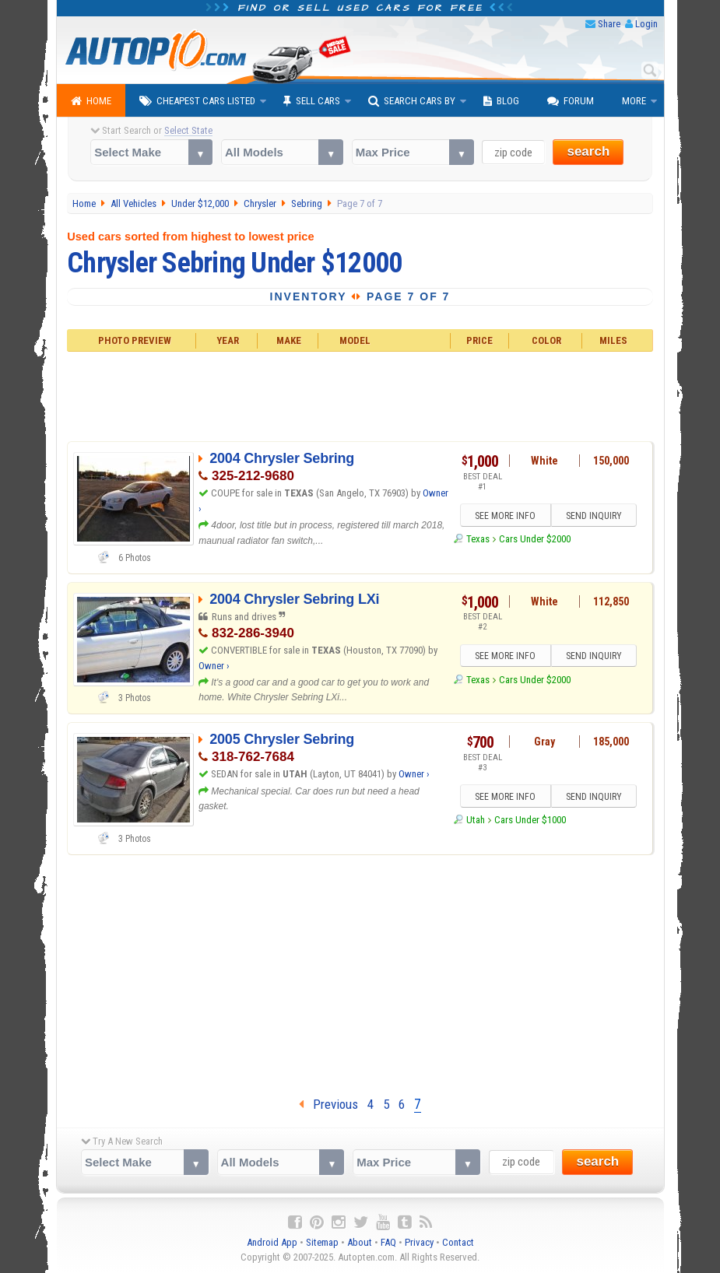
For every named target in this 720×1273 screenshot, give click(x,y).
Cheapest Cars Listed (197, 101)
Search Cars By (411, 101)
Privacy (419, 1242)
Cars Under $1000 (530, 820)
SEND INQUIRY (594, 515)
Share (609, 24)
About (359, 1242)
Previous (328, 1104)
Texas (478, 539)
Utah (475, 820)
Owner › (214, 666)
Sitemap (322, 1242)
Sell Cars (311, 101)
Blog (501, 101)
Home (91, 101)
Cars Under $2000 (535, 539)
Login (646, 24)
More (634, 101)
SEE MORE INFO (505, 515)
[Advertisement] (360, 394)
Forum (570, 101)
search (588, 151)
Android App (272, 1242)
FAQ (388, 1242)
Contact (458, 1242)
